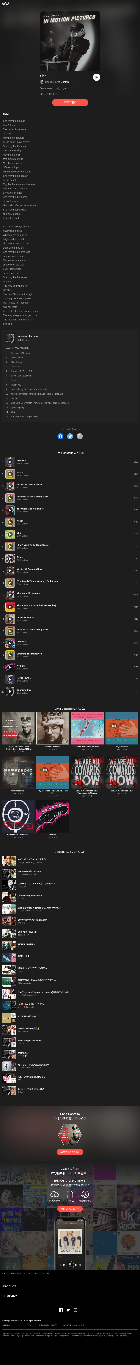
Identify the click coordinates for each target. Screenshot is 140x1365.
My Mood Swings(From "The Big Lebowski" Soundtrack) (37, 394)
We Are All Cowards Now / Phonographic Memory (87, 792)
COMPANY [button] (9, 1296)
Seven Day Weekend (21, 376)
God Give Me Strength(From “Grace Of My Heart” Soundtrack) (40, 403)
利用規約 (6, 1325)
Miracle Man (16, 362)
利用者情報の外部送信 (48, 1325)
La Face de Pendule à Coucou (87, 747)
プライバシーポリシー (24, 1325)
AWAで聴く (70, 102)
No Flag (52, 835)
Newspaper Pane (18, 791)
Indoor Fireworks (52, 747)
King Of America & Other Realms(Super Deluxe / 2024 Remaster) (18, 749)
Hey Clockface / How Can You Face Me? (53, 792)
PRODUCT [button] (9, 1286)
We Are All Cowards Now (122, 791)
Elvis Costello (62, 82)
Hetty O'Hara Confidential (18, 835)
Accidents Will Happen (21, 353)
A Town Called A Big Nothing (24, 416)
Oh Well (15, 398)
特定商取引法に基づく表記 (73, 1325)
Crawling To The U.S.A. (22, 371)
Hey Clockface (122, 747)
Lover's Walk (17, 357)
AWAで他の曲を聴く (70, 1152)
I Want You (16, 385)
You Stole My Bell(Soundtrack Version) (29, 389)
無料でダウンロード (70, 1209)
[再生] (96, 77)
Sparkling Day (17, 407)
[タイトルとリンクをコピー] (80, 436)
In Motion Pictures (28, 336)
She (47, 1274)
